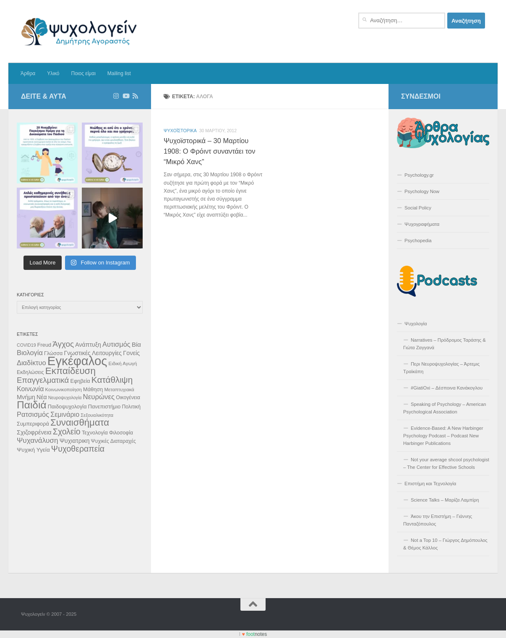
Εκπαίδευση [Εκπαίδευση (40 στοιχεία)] (70, 371)
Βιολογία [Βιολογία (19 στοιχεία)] (30, 352)
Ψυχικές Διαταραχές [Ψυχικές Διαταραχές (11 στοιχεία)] (113, 441)
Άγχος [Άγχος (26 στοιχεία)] (63, 344)
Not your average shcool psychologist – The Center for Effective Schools (446, 463)
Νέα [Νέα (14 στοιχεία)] (42, 397)
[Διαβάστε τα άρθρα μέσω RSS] (135, 96)
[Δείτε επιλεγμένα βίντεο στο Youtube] (126, 96)
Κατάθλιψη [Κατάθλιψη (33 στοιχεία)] (112, 379)
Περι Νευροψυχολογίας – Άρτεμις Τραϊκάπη (441, 367)
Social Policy (417, 207)
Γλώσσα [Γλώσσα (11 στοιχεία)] (53, 353)
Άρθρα (28, 73)
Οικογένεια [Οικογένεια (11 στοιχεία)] (128, 397)
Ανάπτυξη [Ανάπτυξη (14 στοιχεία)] (88, 344)
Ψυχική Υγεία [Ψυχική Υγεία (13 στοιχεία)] (33, 450)
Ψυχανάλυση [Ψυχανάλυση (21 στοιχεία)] (37, 440)
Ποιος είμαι (83, 73)
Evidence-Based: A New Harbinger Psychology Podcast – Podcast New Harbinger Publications (443, 436)
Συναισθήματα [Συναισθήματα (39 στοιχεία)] (79, 422)
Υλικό (53, 73)
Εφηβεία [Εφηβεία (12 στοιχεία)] (80, 381)
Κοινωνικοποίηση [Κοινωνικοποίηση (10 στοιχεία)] (63, 389)
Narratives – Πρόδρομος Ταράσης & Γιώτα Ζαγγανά (444, 343)
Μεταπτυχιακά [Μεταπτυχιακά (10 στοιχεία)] (119, 389)
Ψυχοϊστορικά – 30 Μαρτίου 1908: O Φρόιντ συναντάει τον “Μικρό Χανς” (209, 151)
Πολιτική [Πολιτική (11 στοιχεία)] (131, 407)
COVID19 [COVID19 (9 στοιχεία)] (26, 345)
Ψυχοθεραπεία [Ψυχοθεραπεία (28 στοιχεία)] (77, 448)
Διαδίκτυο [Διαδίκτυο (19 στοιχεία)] (31, 362)
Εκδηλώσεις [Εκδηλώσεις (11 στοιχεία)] (30, 372)
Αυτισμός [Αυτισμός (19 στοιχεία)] (116, 344)
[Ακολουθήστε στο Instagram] (116, 96)
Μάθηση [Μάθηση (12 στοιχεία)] (93, 389)
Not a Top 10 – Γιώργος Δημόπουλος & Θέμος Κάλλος (445, 544)
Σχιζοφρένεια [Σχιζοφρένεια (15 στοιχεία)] (34, 432)
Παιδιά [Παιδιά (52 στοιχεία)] (32, 405)
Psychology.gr (419, 175)
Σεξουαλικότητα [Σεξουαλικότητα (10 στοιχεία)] (97, 415)
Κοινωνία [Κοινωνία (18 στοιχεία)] (30, 388)
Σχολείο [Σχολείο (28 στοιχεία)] (67, 431)
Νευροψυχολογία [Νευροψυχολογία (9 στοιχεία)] (65, 397)
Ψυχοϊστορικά (180, 130)
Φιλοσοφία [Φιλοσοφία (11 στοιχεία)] (121, 433)
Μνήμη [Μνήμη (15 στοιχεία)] (26, 397)
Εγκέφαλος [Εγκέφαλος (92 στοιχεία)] (77, 361)
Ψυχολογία (415, 323)
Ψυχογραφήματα (421, 224)
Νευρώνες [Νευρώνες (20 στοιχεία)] (99, 397)
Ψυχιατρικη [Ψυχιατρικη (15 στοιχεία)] (75, 440)
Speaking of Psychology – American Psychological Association (444, 408)
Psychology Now (421, 191)
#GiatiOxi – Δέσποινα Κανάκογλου (447, 387)
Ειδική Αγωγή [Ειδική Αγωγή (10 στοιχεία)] (123, 363)
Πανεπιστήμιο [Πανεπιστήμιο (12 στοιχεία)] (104, 406)
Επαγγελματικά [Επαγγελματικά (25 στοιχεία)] (43, 380)
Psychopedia (417, 240)
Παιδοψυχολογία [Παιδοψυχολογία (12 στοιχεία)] (67, 406)
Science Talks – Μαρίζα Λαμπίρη (445, 499)
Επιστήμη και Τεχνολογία (430, 483)
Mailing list (119, 73)
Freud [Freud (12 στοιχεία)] (44, 345)
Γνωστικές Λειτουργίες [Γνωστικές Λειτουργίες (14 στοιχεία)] (93, 353)
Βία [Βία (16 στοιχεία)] (136, 344)
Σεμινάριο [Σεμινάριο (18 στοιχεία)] (64, 414)
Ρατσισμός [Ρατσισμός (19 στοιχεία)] (33, 414)
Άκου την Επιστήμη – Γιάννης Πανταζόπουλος (437, 520)
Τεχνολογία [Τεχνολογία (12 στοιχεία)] (95, 432)
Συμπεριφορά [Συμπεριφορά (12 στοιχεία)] (33, 424)
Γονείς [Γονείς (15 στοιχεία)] (131, 353)
